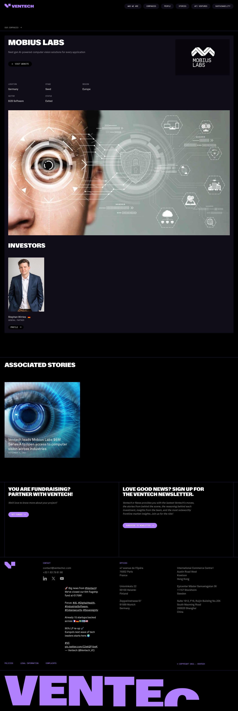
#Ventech (90, 588)
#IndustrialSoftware (76, 606)
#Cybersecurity (73, 610)
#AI (75, 602)
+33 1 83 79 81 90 (53, 572)
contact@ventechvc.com (57, 568)
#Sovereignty (90, 610)
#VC (67, 643)
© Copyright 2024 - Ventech (191, 664)
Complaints (51, 663)
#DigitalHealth (86, 602)
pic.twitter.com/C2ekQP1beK (81, 646)
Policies (9, 663)
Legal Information (29, 663)
